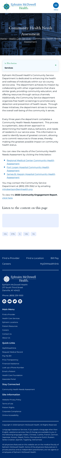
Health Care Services (20, 38)
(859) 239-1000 (16, 295)
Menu (56, 6)
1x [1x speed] (19, 234)
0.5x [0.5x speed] (5, 234)
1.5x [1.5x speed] (33, 234)
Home (3, 38)
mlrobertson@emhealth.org (17, 189)
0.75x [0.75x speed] (13, 234)
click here (7, 198)
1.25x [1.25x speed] (26, 234)
